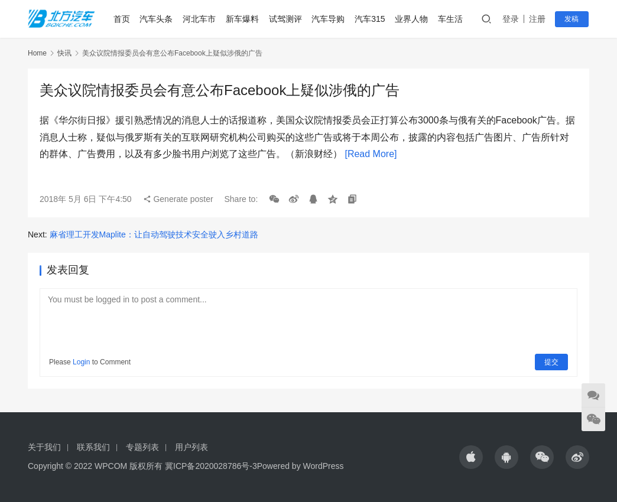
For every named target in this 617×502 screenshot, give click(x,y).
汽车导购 (328, 19)
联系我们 (93, 447)
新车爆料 (242, 19)
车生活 (451, 19)
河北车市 (199, 19)
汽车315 (370, 19)
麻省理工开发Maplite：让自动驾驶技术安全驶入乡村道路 (154, 234)
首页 (121, 19)
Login (81, 362)
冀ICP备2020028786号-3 (211, 466)
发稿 (573, 19)
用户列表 (191, 447)
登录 (512, 19)
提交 (551, 362)
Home (37, 53)
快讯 (64, 53)
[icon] (471, 457)
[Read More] (371, 154)
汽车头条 (156, 19)
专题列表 (142, 447)
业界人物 (411, 19)
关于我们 (44, 447)
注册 (538, 19)
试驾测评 (285, 19)
